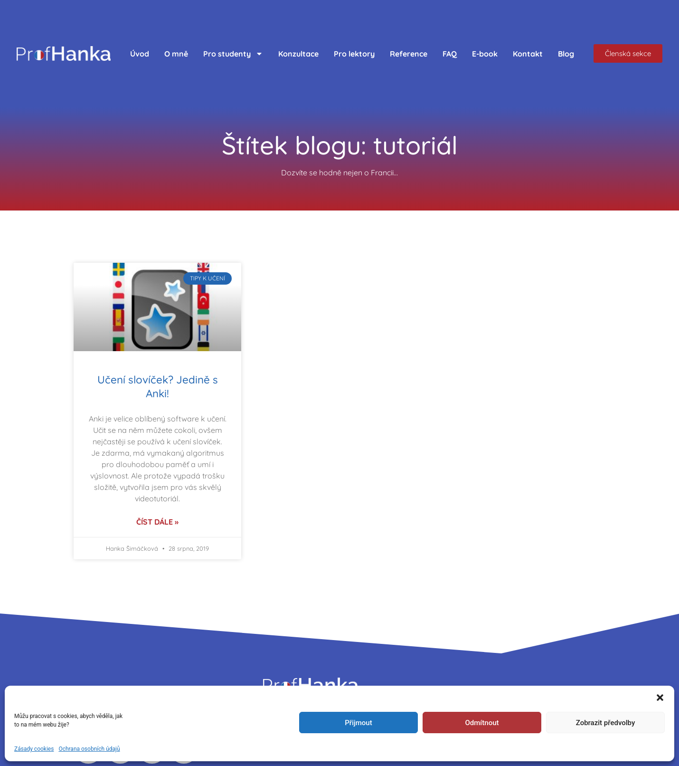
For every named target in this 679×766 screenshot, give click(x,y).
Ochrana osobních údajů (89, 749)
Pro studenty (233, 53)
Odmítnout (482, 722)
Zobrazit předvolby (605, 722)
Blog (566, 53)
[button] (660, 697)
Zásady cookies (34, 749)
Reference (408, 53)
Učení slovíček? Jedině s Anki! (157, 386)
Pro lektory (354, 53)
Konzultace (298, 53)
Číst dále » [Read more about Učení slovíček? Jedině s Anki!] (157, 522)
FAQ (450, 53)
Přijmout (358, 722)
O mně (176, 53)
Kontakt (528, 53)
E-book (485, 53)
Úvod (139, 53)
